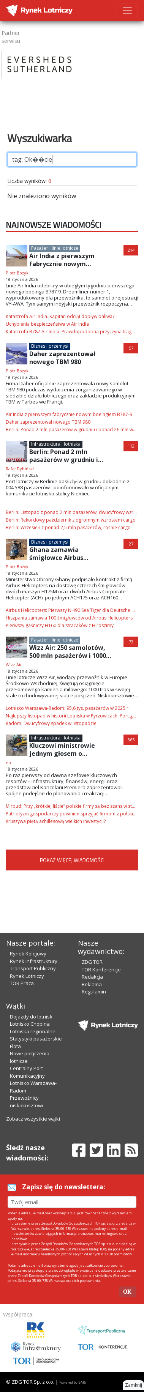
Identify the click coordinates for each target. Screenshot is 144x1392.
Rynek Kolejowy (28, 953)
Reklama (92, 984)
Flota (15, 1046)
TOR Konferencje (101, 969)
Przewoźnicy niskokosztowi (26, 1101)
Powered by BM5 (72, 1382)
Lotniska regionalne (32, 1031)
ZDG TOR (92, 961)
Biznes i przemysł (49, 346)
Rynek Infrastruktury (33, 961)
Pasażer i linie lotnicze (54, 248)
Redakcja (92, 976)
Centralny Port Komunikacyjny (27, 1072)
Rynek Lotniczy (27, 976)
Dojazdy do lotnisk (31, 1016)
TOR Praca (22, 983)
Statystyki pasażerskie (36, 1038)
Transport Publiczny (33, 968)
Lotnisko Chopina (30, 1023)
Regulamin (94, 991)
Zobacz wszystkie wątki (33, 1118)
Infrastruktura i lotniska (56, 444)
